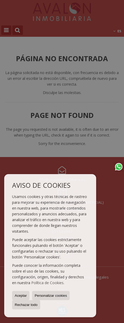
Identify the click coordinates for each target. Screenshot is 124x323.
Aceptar (21, 296)
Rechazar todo (26, 305)
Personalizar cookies (51, 296)
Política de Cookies (47, 282)
